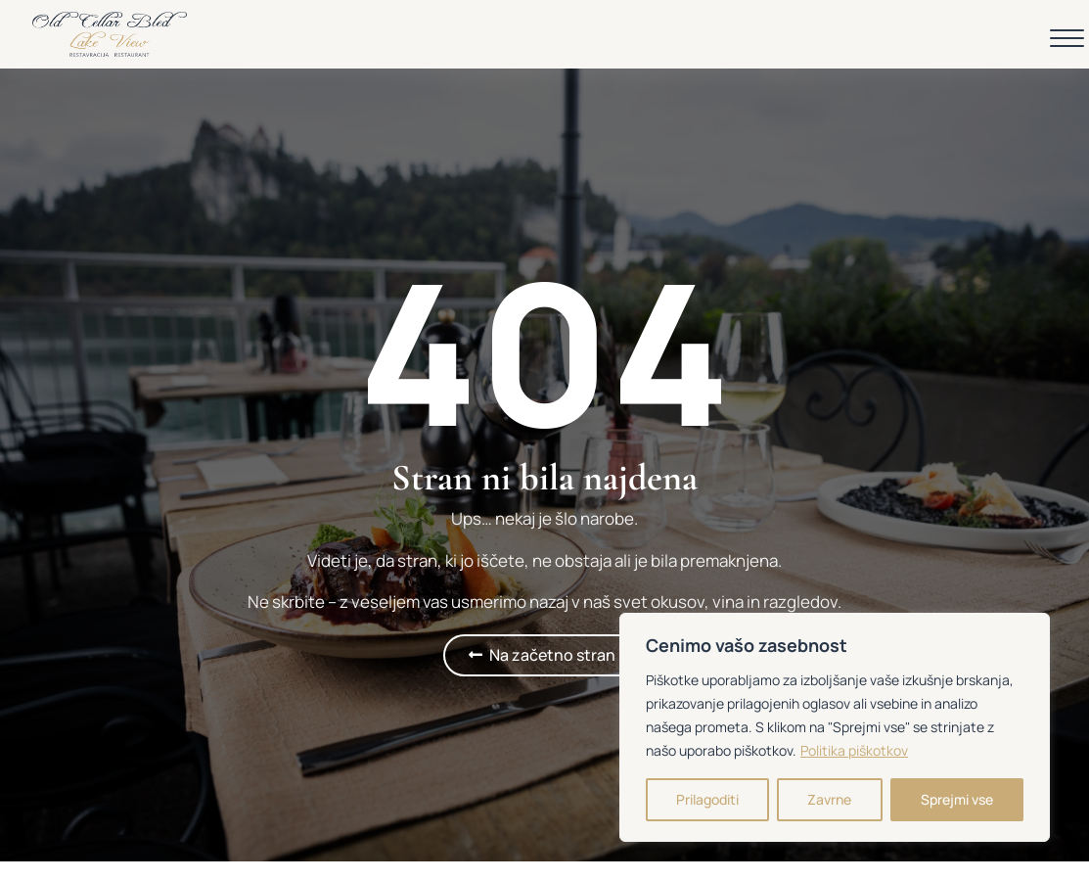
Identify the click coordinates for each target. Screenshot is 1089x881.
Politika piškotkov (854, 750)
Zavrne (829, 799)
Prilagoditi (707, 799)
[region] (834, 727)
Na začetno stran (552, 655)
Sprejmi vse (957, 799)
